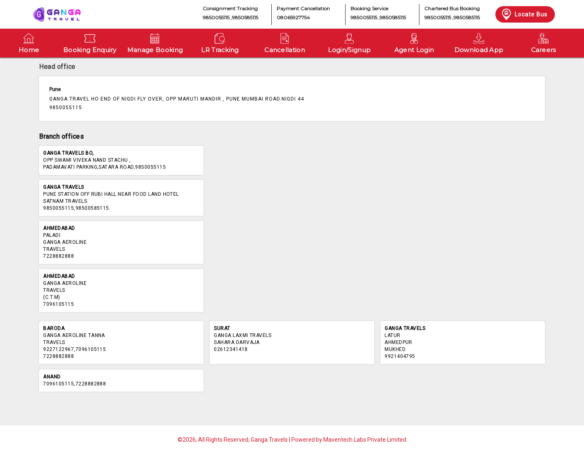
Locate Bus (523, 14)
